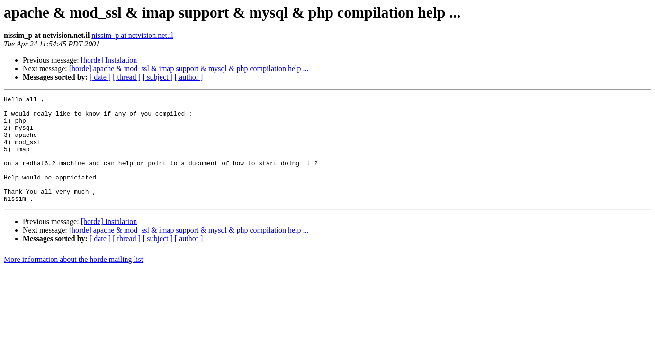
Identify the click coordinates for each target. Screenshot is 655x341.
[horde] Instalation (109, 60)
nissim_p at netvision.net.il (132, 35)
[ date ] (100, 77)
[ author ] (189, 77)
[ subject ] (158, 77)
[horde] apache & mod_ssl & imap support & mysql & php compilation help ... (189, 68)
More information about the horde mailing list (73, 281)
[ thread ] (127, 77)
